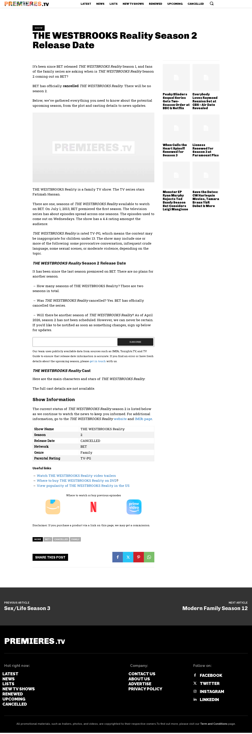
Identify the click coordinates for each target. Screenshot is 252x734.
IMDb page (143, 419)
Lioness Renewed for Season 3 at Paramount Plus (205, 150)
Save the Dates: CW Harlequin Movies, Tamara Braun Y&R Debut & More (205, 199)
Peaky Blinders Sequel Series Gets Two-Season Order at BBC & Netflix (176, 101)
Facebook (211, 676)
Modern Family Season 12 (215, 608)
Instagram (212, 692)
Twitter (210, 684)
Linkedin (209, 700)
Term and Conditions (213, 725)
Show (39, 28)
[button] (211, 3)
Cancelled (61, 539)
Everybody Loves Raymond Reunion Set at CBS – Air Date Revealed (205, 101)
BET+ (48, 539)
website (120, 419)
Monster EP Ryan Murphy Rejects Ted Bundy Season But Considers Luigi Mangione (175, 200)
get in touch (98, 361)
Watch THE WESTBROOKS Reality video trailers (76, 475)
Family (75, 539)
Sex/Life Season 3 (27, 608)
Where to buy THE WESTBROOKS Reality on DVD (77, 480)
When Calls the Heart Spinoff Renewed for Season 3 (175, 150)
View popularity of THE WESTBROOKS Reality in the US (83, 485)
